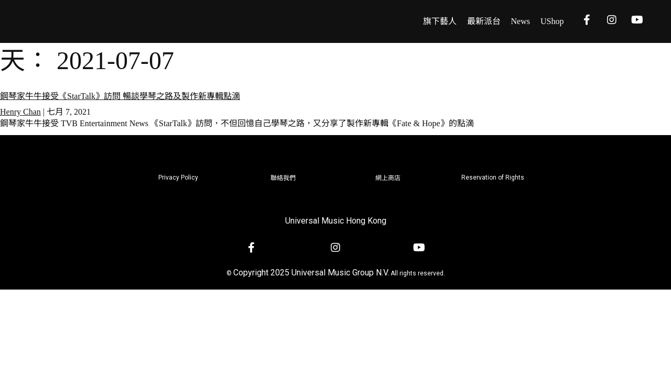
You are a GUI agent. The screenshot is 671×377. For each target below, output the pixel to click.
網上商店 (388, 178)
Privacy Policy (178, 177)
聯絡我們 (283, 178)
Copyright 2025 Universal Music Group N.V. (311, 273)
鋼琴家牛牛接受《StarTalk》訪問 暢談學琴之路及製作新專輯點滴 (120, 96)
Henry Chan (20, 111)
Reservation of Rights (492, 177)
